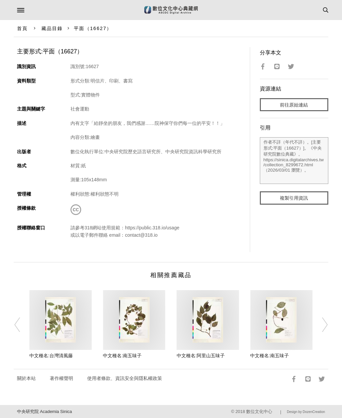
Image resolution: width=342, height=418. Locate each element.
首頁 (22, 28)
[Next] (320, 324)
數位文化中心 (259, 411)
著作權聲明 (61, 378)
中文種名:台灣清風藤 (51, 355)
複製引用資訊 (294, 198)
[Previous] (22, 324)
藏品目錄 (52, 28)
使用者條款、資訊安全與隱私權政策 (124, 378)
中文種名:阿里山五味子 (201, 355)
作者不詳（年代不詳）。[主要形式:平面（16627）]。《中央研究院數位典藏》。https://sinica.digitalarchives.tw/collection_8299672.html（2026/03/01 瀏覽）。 (294, 160)
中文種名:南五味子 (122, 355)
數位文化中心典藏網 (171, 10)
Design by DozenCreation (306, 412)
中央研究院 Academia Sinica (44, 411)
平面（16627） (93, 28)
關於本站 (26, 378)
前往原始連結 (294, 105)
